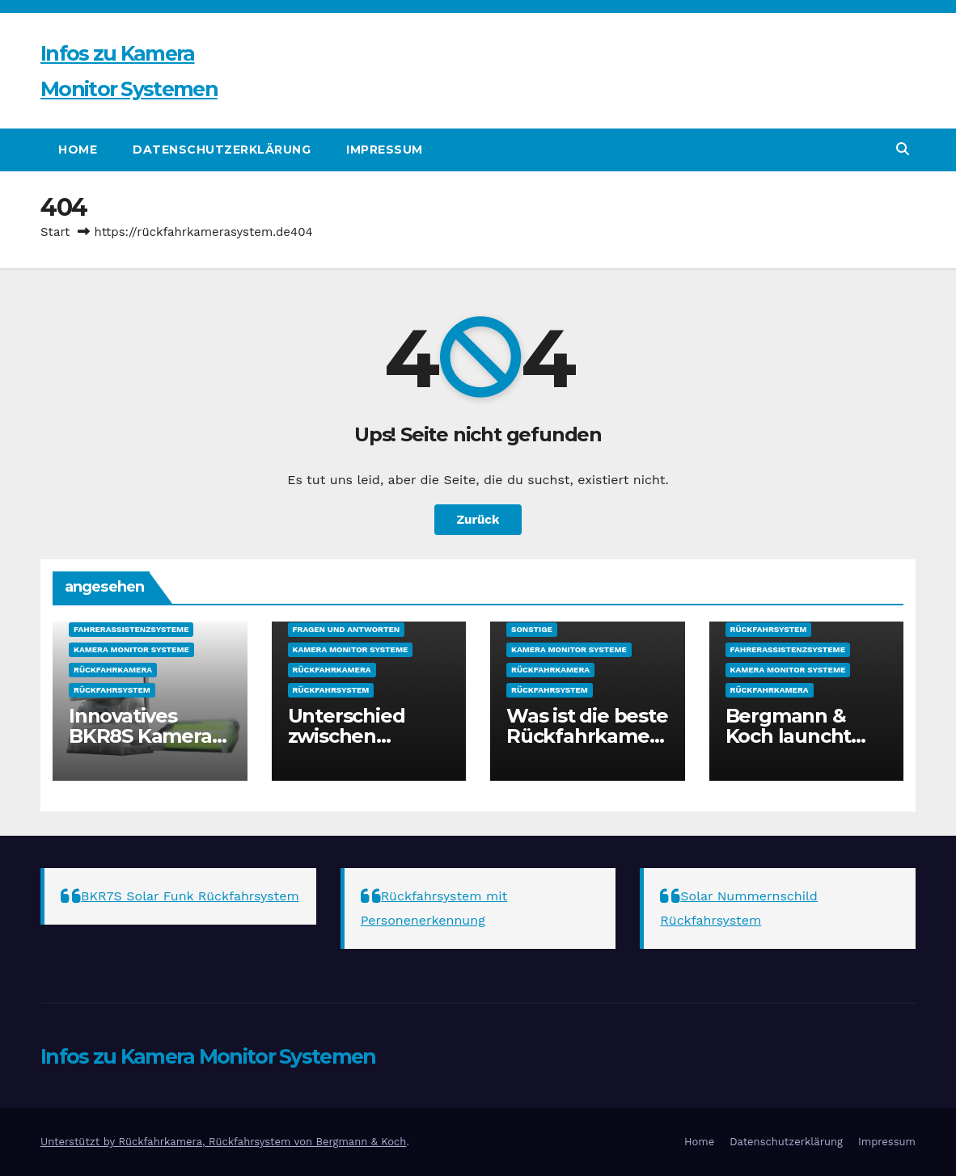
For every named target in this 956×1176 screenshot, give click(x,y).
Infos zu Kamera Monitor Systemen (208, 1056)
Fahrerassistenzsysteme (131, 629)
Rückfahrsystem (112, 689)
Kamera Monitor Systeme (131, 649)
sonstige (531, 629)
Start (55, 232)
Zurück (478, 519)
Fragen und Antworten (346, 629)
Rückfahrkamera (113, 669)
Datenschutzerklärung (222, 149)
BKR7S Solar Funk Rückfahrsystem (190, 896)
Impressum (384, 149)
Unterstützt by (79, 1142)
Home (77, 149)
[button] (902, 149)
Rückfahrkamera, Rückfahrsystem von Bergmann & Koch (262, 1142)
